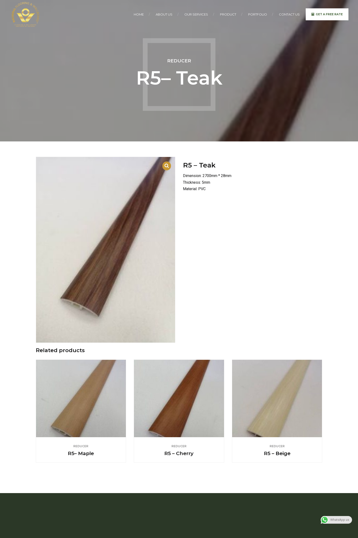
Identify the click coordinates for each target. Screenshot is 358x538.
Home (139, 14)
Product (228, 14)
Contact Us (289, 14)
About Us (164, 14)
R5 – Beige (277, 453)
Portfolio (257, 14)
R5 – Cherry (178, 453)
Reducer (179, 61)
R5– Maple (81, 453)
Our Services (196, 14)
